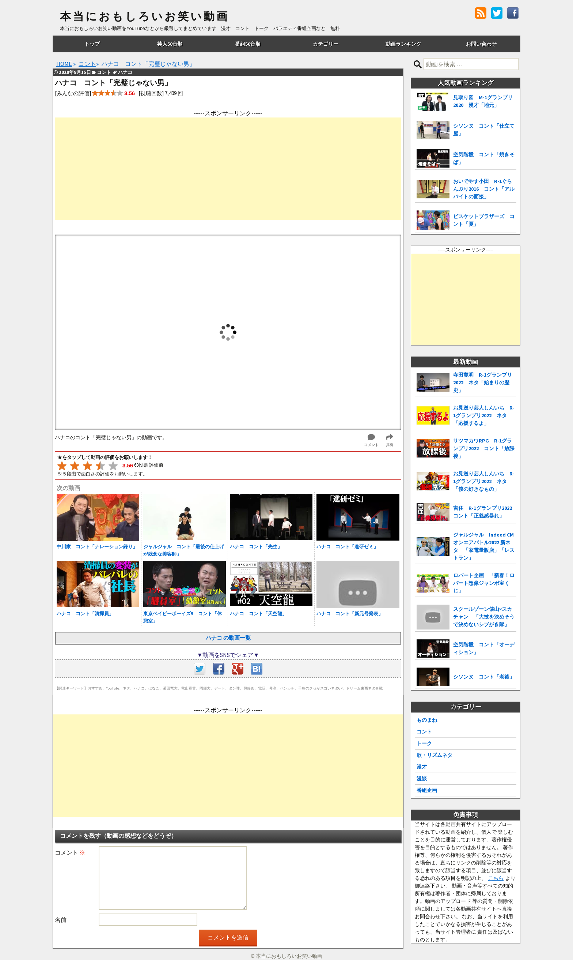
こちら (496, 878)
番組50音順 (248, 44)
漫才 (422, 766)
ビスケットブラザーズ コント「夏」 (484, 220)
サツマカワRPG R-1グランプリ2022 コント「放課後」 (484, 448)
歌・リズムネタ (434, 755)
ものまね (427, 720)
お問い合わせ (481, 44)
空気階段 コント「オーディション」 (484, 648)
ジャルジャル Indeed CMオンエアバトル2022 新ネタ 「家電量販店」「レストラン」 (484, 546)
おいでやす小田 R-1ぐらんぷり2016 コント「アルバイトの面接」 (484, 189)
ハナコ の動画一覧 (228, 637)
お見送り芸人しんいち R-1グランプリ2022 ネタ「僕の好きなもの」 (484, 481)
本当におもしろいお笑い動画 (144, 16)
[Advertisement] (228, 168)
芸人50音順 (170, 44)
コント (424, 731)
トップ (92, 44)
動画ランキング (403, 44)
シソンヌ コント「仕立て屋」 (484, 130)
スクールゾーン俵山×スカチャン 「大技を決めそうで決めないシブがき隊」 (484, 617)
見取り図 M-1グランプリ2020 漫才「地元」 (483, 101)
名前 (61, 919)
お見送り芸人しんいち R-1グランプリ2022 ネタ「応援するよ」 (484, 415)
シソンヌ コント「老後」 (484, 676)
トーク (424, 743)
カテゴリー (325, 44)
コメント (70, 852)
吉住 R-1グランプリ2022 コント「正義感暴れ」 (484, 512)
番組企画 (427, 790)
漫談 (422, 778)
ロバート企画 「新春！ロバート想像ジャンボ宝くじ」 (484, 583)
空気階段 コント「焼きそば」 (484, 158)
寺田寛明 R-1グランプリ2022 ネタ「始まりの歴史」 (482, 382)
